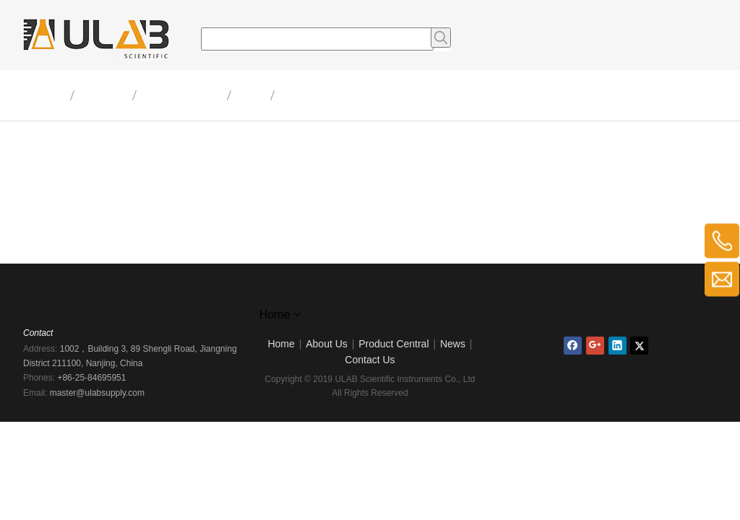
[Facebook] (573, 346)
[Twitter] (639, 346)
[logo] (370, 296)
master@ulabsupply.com (97, 393)
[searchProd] (317, 39)
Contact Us (370, 359)
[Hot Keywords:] (441, 37)
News (452, 344)
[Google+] (595, 346)
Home (280, 344)
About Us (327, 344)
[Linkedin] (617, 346)
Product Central (393, 344)
